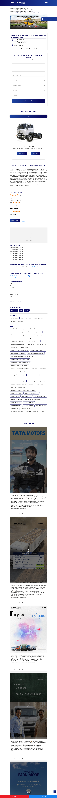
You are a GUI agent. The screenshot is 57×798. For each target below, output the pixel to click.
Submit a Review (15, 220)
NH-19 (26, 310)
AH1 (21, 310)
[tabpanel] (28, 22)
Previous (10, 139)
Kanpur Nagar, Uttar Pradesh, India (18, 277)
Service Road (14, 310)
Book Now (35, 153)
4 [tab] (30, 26)
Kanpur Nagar (34, 269)
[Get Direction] (29, 277)
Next (47, 139)
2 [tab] (27, 26)
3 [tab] (29, 26)
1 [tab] (26, 26)
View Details (22, 153)
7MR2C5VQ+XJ (13, 275)
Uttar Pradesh (34, 266)
